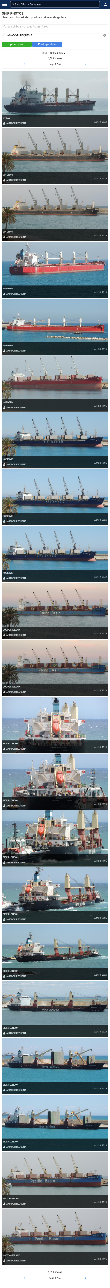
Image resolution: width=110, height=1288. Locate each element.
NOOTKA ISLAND (11, 1198)
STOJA (6, 118)
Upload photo (16, 44)
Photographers (47, 44)
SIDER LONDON (10, 743)
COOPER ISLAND (11, 630)
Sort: (45, 53)
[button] (105, 4)
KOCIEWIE (8, 459)
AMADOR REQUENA (14, 123)
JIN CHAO (8, 175)
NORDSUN (8, 288)
